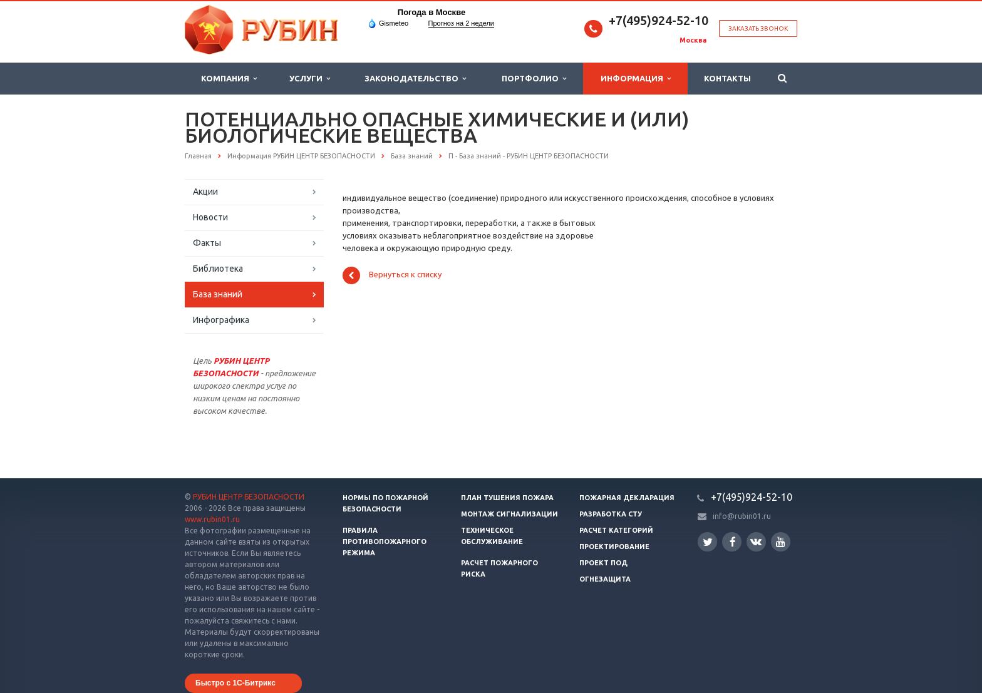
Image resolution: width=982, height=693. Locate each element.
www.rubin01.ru (212, 519)
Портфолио (534, 78)
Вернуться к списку (392, 275)
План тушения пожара (507, 497)
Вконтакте (756, 541)
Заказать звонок (758, 28)
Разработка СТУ (610, 514)
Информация (636, 78)
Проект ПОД (603, 563)
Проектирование (614, 546)
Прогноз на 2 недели (461, 23)
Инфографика (221, 320)
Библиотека (218, 269)
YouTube (780, 541)
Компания (229, 78)
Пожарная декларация (626, 497)
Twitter (708, 541)
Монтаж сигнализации (509, 514)
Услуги (309, 78)
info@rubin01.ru (742, 516)
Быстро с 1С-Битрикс (235, 683)
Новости (210, 217)
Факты (207, 243)
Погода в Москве (431, 12)
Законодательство (415, 78)
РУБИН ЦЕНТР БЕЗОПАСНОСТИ (248, 497)
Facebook (733, 541)
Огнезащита (605, 579)
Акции (205, 192)
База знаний (217, 294)
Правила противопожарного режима (384, 541)
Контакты (727, 78)
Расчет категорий (616, 530)
